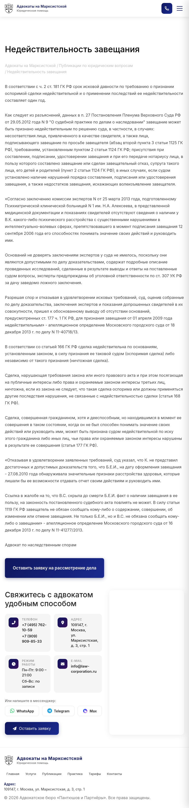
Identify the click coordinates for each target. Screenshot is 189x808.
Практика (74, 774)
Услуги (30, 774)
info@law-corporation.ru (83, 669)
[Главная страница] (35, 8)
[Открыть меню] (179, 8)
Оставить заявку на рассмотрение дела (54, 568)
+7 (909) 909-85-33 (32, 639)
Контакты (113, 774)
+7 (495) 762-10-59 (34, 627)
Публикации (51, 774)
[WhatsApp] (22, 711)
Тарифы (94, 774)
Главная (12, 774)
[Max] (90, 711)
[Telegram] (58, 711)
